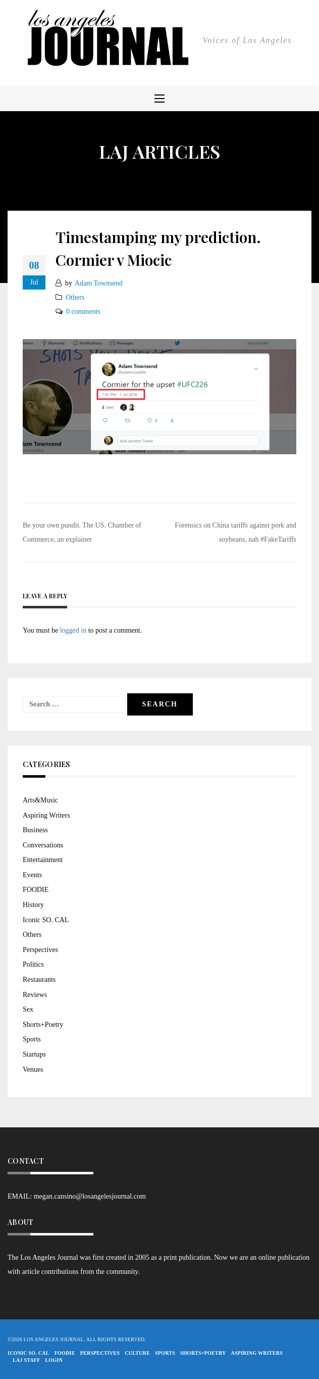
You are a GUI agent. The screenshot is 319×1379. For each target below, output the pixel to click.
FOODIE (35, 889)
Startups (34, 1054)
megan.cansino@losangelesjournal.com (90, 1196)
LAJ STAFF (26, 1360)
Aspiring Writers (46, 815)
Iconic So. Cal (28, 1353)
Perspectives (40, 950)
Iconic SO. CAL (46, 920)
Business (35, 830)
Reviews (35, 994)
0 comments (83, 311)
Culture (137, 1353)
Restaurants (39, 979)
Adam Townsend (99, 283)
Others (75, 297)
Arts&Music (40, 800)
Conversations (43, 845)
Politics (33, 964)
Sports (32, 1039)
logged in (73, 630)
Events (32, 875)
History (33, 905)
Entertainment (43, 860)
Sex (28, 1009)
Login (54, 1360)
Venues (33, 1069)
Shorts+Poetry (43, 1024)
